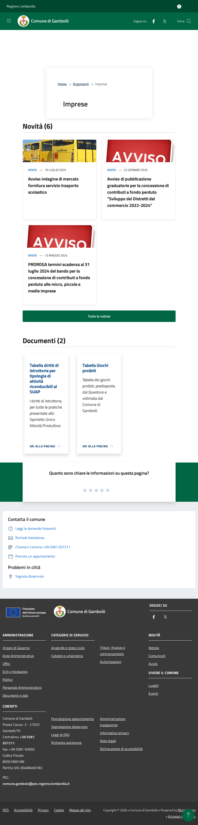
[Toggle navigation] (8, 20)
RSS (6, 810)
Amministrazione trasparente (112, 722)
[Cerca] (188, 21)
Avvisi (32, 169)
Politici (8, 679)
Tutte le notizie (99, 316)
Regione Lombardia (21, 6)
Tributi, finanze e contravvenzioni (112, 650)
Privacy (43, 810)
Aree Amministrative (18, 655)
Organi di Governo (16, 647)
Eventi (153, 693)
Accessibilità (23, 810)
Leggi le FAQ (60, 734)
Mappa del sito (80, 810)
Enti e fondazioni (15, 671)
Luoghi (154, 685)
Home (62, 84)
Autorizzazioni (110, 661)
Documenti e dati (15, 695)
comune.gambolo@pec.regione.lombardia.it (36, 783)
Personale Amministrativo (22, 687)
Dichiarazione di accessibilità (121, 748)
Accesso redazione (181, 816)
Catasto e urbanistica (67, 655)
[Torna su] (188, 815)
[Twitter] (162, 21)
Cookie (59, 810)
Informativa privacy (114, 733)
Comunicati (157, 655)
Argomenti (81, 84)
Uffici (6, 663)
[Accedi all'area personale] (179, 6)
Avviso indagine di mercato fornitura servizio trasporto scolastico (53, 185)
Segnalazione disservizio (69, 726)
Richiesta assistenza (66, 742)
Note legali (108, 740)
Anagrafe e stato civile (68, 647)
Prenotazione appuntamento (72, 718)
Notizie (154, 647)
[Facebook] (151, 21)
